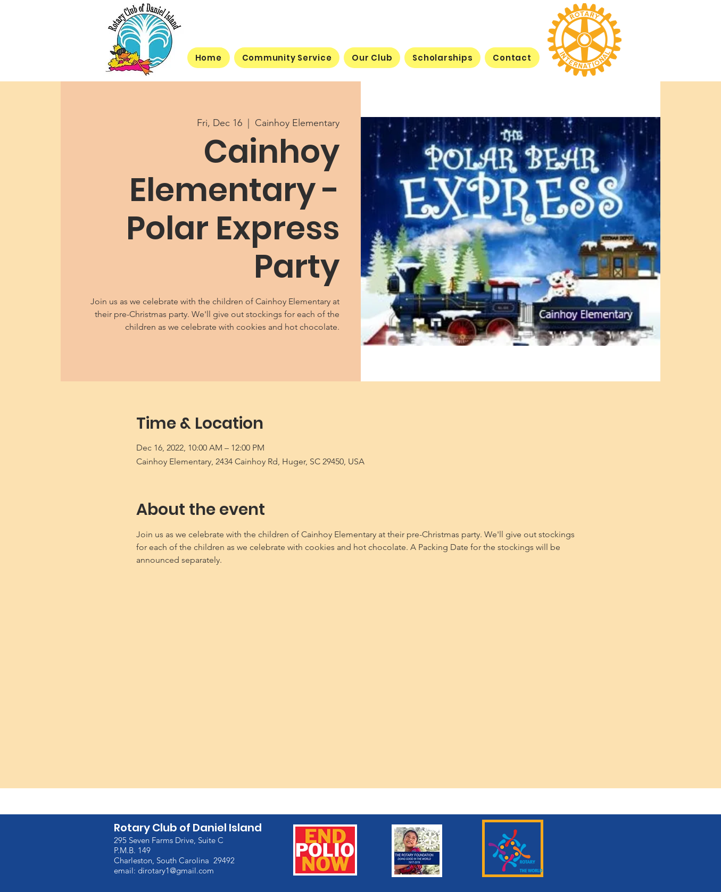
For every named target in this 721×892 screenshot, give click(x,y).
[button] (372, 57)
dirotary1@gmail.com (176, 870)
